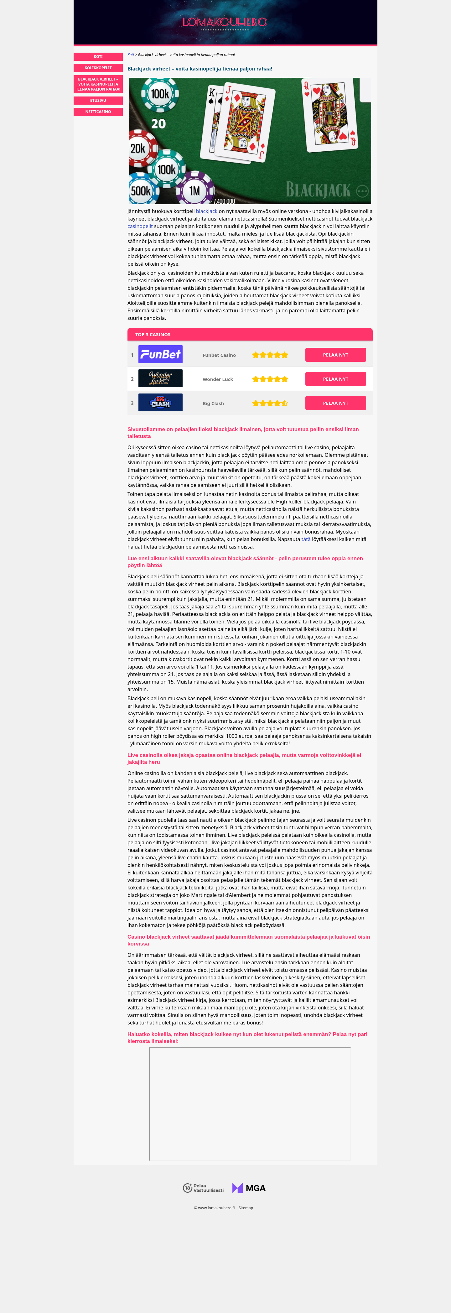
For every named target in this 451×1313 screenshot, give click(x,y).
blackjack (207, 211)
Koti (98, 56)
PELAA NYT (335, 355)
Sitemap (246, 1208)
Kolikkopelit (98, 67)
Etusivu (98, 100)
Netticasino (98, 111)
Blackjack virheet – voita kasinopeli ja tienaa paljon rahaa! (98, 84)
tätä (306, 539)
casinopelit (140, 226)
